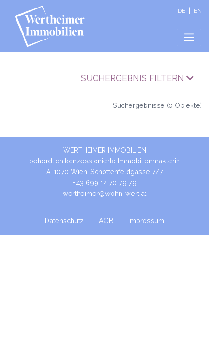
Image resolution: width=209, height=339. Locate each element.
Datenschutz (64, 221)
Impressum (146, 221)
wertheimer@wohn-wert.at (104, 193)
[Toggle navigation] (189, 37)
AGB (106, 221)
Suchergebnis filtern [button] (137, 78)
